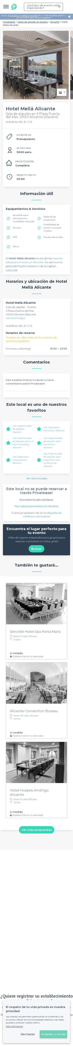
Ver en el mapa (15, 318)
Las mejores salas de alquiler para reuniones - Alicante (52, 443)
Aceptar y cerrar (53, 1034)
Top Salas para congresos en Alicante (21, 459)
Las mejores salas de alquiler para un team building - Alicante (23, 443)
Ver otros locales (36, 478)
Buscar (36, 549)
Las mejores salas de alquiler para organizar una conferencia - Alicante (52, 460)
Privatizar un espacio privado (23, 15)
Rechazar (28, 1034)
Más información (14, 1026)
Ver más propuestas (37, 830)
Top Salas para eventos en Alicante (54, 429)
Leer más (11, 269)
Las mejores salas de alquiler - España (22, 428)
